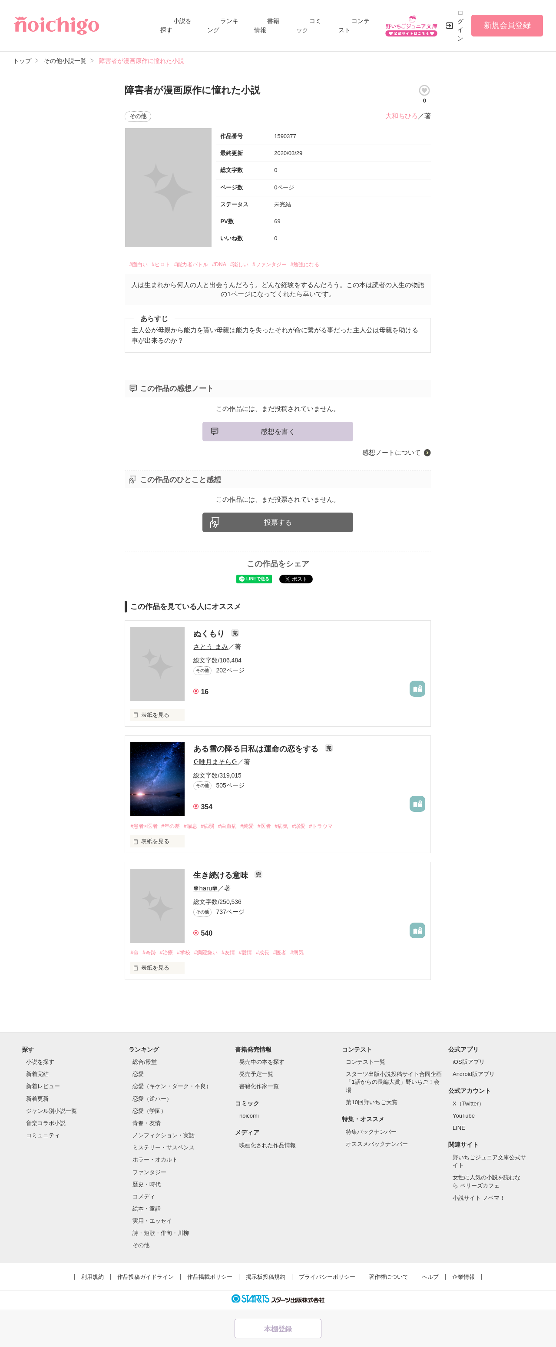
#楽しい (264, 265)
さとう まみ (210, 648)
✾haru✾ (205, 890)
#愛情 (256, 955)
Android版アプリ (474, 1076)
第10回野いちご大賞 (371, 1104)
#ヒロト (168, 265)
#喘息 (196, 828)
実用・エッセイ (152, 1223)
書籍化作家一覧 (259, 1089)
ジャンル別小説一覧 (51, 1113)
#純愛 (257, 828)
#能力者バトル (205, 265)
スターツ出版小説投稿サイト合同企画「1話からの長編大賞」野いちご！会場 (394, 1084)
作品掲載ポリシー (209, 1279)
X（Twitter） (468, 1106)
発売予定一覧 (256, 1076)
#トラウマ (338, 828)
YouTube (464, 1118)
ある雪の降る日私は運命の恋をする (257, 750)
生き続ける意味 (221, 877)
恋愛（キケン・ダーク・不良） (172, 1089)
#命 (134, 955)
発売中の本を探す (262, 1064)
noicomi (249, 1118)
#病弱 (214, 828)
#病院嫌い (212, 955)
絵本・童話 (146, 1211)
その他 (140, 1247)
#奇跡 (151, 955)
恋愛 (138, 1076)
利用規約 (92, 1279)
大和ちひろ (401, 115)
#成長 (275, 955)
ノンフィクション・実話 (163, 1138)
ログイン (460, 25)
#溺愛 (314, 828)
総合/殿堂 (144, 1064)
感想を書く (278, 433)
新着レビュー (43, 1089)
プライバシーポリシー (327, 1279)
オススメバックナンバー (377, 1146)
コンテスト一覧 (365, 1064)
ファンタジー (149, 1174)
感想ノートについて (391, 453)
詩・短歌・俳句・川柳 (160, 1235)
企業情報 (463, 1279)
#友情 (237, 955)
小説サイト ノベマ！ (479, 1200)
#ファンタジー (302, 265)
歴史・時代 (146, 1186)
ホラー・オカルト (155, 1162)
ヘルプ (430, 1279)
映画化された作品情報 (267, 1148)
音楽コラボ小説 (46, 1125)
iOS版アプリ (469, 1064)
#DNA (239, 265)
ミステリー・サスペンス (163, 1150)
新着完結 (37, 1076)
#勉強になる (346, 265)
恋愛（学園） (149, 1113)
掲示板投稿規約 (265, 1279)
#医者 (276, 828)
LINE (459, 1130)
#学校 (188, 955)
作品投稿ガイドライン (145, 1279)
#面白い (140, 265)
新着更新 (37, 1101)
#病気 (295, 828)
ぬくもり (210, 635)
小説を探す (40, 1064)
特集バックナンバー (371, 1134)
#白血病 (236, 828)
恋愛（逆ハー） (152, 1101)
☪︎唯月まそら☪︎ (215, 763)
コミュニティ (43, 1138)
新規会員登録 (507, 25)
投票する (278, 524)
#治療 (169, 955)
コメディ (143, 1198)
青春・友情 (146, 1125)
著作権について (388, 1279)
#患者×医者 (144, 828)
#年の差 (174, 828)
